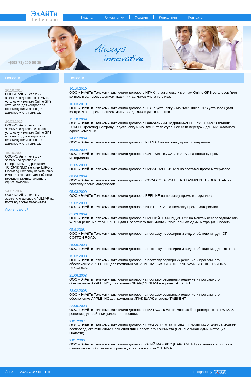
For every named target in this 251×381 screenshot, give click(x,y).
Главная (87, 17)
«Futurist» (219, 372)
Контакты (195, 17)
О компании (114, 17)
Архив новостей (16, 209)
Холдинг (141, 17)
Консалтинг (168, 17)
